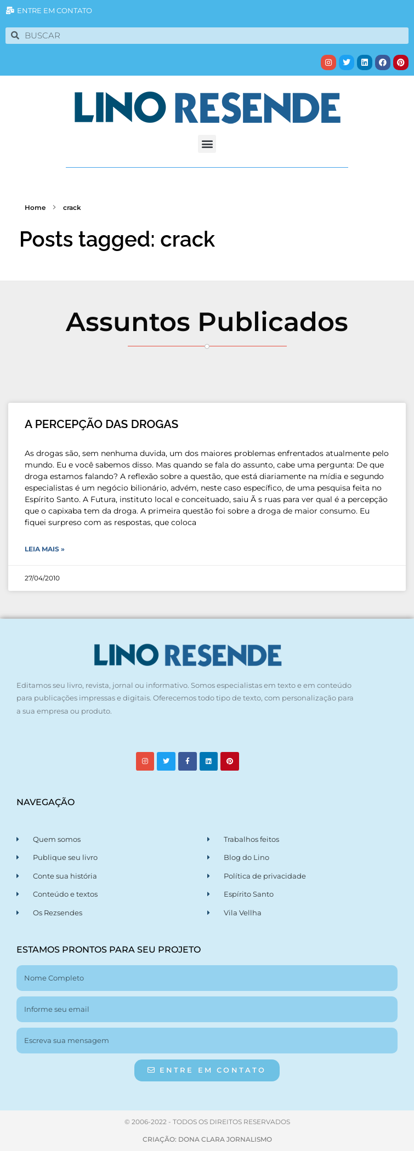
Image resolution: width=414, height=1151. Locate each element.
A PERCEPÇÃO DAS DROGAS (101, 424)
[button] (207, 144)
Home (35, 207)
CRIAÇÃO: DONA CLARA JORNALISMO (207, 1139)
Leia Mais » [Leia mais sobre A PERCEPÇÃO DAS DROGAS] (45, 549)
